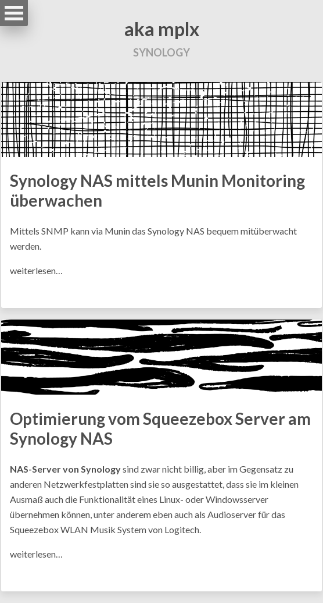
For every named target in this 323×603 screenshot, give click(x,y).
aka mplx (161, 28)
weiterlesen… (36, 270)
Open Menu (14, 13)
